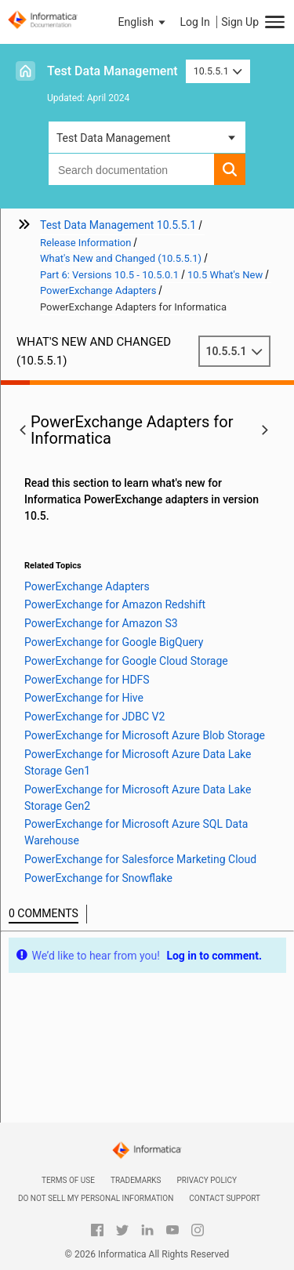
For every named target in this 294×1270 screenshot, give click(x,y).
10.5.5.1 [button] (218, 71)
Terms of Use (68, 1180)
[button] (143, 22)
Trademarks (136, 1180)
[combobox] (131, 169)
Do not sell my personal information (95, 1198)
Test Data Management (112, 71)
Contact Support (224, 1198)
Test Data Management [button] (113, 138)
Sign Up (240, 22)
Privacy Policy (207, 1180)
